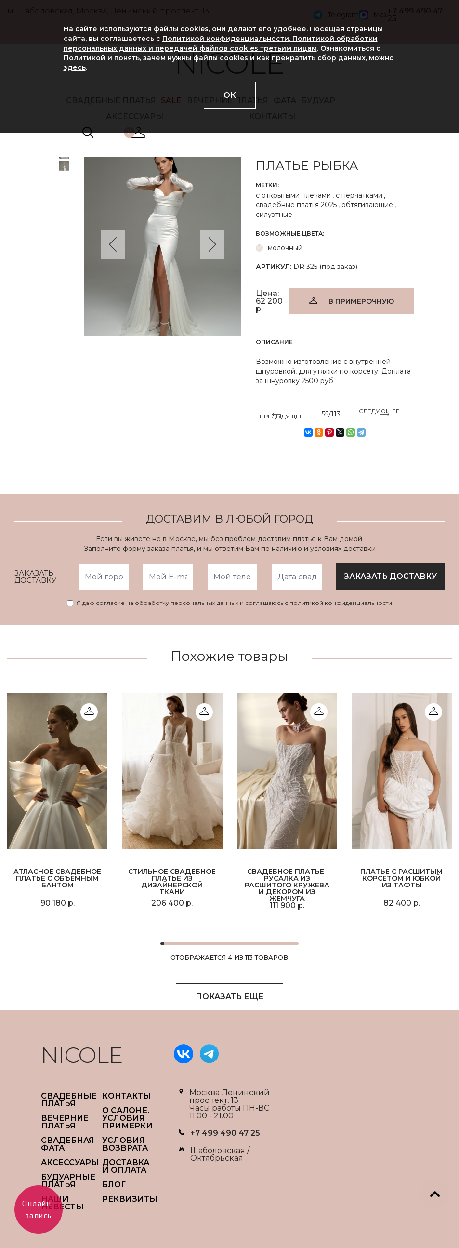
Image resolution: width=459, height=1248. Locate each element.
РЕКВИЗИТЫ (129, 1199)
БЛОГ (114, 1184)
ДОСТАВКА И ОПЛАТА (125, 1166)
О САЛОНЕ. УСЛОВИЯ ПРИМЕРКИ (127, 1118)
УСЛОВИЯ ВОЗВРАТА (125, 1144)
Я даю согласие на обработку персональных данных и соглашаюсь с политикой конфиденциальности (234, 603)
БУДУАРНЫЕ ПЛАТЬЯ (68, 1180)
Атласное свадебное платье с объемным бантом (57, 878)
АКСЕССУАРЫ (70, 1162)
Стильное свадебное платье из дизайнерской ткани (172, 881)
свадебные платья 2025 (296, 205)
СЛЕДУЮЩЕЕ (379, 413)
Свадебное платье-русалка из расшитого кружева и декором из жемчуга (287, 884)
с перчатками (359, 195)
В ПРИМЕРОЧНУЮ (361, 301)
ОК (229, 95)
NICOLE (82, 1055)
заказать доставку (390, 576)
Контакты (126, 1095)
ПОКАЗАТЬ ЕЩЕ (229, 996)
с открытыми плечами (293, 195)
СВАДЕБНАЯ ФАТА (67, 1144)
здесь (75, 67)
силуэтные (274, 214)
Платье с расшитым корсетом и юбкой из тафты (401, 878)
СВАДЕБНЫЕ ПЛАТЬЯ (69, 1099)
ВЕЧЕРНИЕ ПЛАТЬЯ (65, 1122)
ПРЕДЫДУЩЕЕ (281, 414)
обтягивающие (367, 205)
